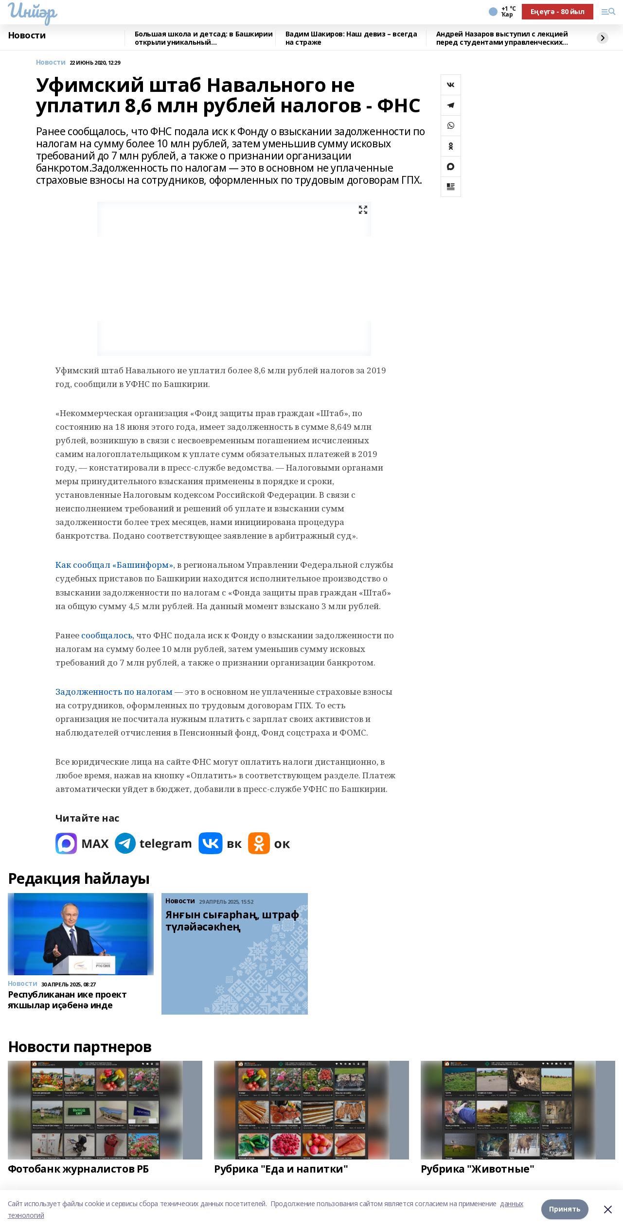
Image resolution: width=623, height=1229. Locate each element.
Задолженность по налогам (114, 691)
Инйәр (31, 10)
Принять (565, 1209)
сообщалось (106, 635)
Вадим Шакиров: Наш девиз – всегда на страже (351, 38)
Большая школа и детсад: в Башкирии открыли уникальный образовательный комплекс (204, 38)
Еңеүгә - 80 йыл (558, 11)
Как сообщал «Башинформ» (114, 564)
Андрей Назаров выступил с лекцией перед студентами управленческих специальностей (502, 38)
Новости (27, 35)
